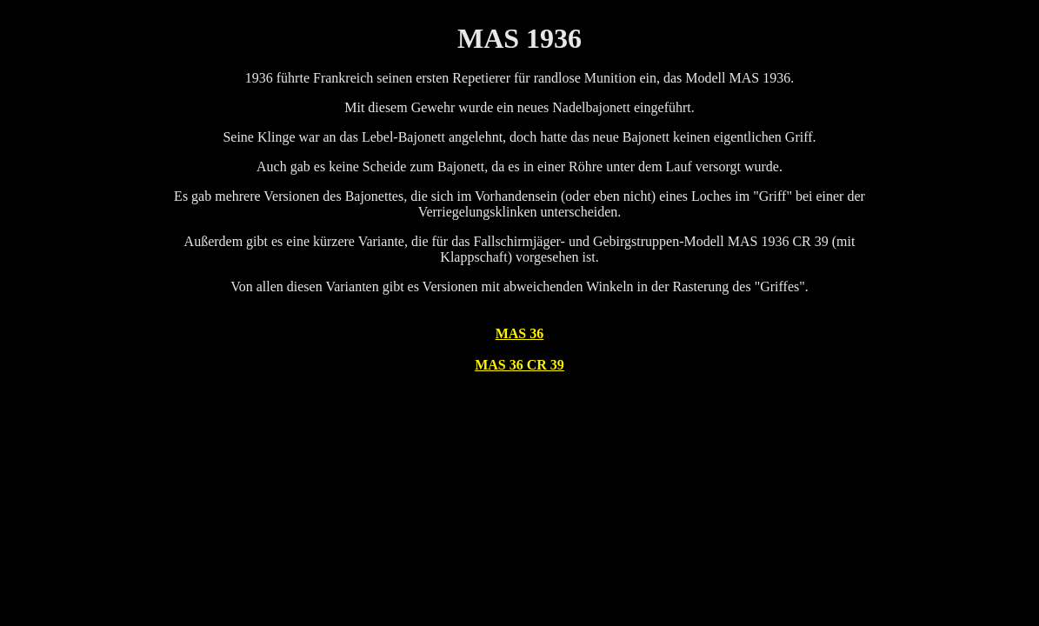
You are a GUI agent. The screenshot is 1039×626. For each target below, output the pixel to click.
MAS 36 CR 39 (519, 364)
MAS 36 (520, 333)
